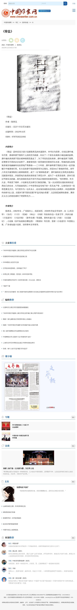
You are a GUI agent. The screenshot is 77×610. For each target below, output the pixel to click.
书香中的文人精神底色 (10, 530)
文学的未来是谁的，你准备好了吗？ (15, 268)
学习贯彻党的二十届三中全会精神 (20, 426)
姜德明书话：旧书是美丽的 (12, 518)
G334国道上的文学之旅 (11, 262)
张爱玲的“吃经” (23, 487)
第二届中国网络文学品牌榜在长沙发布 (16, 331)
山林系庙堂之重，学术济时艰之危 (14, 506)
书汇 (16, 22)
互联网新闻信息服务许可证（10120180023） (58, 595)
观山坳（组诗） (18, 551)
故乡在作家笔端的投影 (10, 524)
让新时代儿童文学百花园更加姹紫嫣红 (16, 307)
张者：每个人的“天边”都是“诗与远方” (15, 348)
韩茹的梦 (16, 543)
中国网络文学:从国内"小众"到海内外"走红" (17, 337)
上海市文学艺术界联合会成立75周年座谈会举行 (19, 343)
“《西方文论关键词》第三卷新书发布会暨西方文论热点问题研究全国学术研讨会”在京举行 (33, 292)
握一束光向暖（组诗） (20, 578)
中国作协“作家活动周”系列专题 (20, 437)
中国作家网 (7, 22)
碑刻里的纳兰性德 (9, 512)
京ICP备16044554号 (22, 595)
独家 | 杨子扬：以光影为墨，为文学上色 (18, 468)
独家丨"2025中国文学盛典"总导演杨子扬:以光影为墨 (20, 325)
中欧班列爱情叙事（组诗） (22, 561)
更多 (73, 417)
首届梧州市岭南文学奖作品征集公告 (15, 256)
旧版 (73, 3)
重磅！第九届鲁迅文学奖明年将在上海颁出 (17, 319)
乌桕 (14, 568)
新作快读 (25, 22)
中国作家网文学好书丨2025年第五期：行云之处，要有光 (22, 280)
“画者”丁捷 (6, 286)
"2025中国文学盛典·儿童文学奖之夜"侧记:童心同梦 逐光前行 (23, 313)
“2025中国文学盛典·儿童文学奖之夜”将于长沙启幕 (19, 250)
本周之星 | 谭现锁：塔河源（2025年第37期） (18, 274)
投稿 (5, 3)
